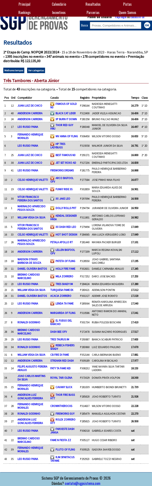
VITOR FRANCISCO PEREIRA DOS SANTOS (30, 198)
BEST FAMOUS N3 (65, 155)
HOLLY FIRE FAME (65, 268)
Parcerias (93, 12)
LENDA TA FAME (64, 303)
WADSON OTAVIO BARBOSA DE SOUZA (29, 260)
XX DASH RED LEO (66, 227)
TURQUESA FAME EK (61, 290)
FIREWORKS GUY (65, 413)
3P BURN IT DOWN (66, 119)
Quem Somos (127, 12)
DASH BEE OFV (58, 331)
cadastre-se (137, 16)
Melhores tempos (13, 70)
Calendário (59, 4)
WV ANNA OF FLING (67, 136)
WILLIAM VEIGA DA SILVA (31, 217)
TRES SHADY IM (64, 284)
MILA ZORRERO (64, 276)
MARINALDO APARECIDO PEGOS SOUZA (31, 207)
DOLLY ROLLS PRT (66, 208)
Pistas (127, 4)
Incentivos (59, 12)
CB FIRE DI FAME (59, 354)
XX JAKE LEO (63, 198)
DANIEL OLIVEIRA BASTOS (32, 268)
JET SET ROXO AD (66, 162)
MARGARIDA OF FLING (62, 313)
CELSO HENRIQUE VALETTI (32, 179)
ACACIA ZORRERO (60, 296)
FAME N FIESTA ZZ (60, 440)
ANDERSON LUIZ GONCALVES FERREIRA (30, 396)
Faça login (120, 16)
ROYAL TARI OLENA (61, 377)
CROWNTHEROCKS (61, 406)
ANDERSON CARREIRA (29, 113)
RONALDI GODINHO (28, 322)
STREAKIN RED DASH (62, 360)
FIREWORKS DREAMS (62, 170)
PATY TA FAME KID (60, 368)
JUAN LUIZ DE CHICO (29, 105)
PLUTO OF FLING (65, 449)
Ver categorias (36, 70)
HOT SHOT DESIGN (66, 234)
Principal (24, 4)
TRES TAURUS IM (59, 339)
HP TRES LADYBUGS (57, 145)
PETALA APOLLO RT (61, 242)
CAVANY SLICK (64, 387)
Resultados (93, 4)
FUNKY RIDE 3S (64, 189)
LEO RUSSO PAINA (27, 127)
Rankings (24, 12)
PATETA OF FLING (65, 261)
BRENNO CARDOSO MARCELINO (28, 276)
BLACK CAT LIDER (66, 113)
